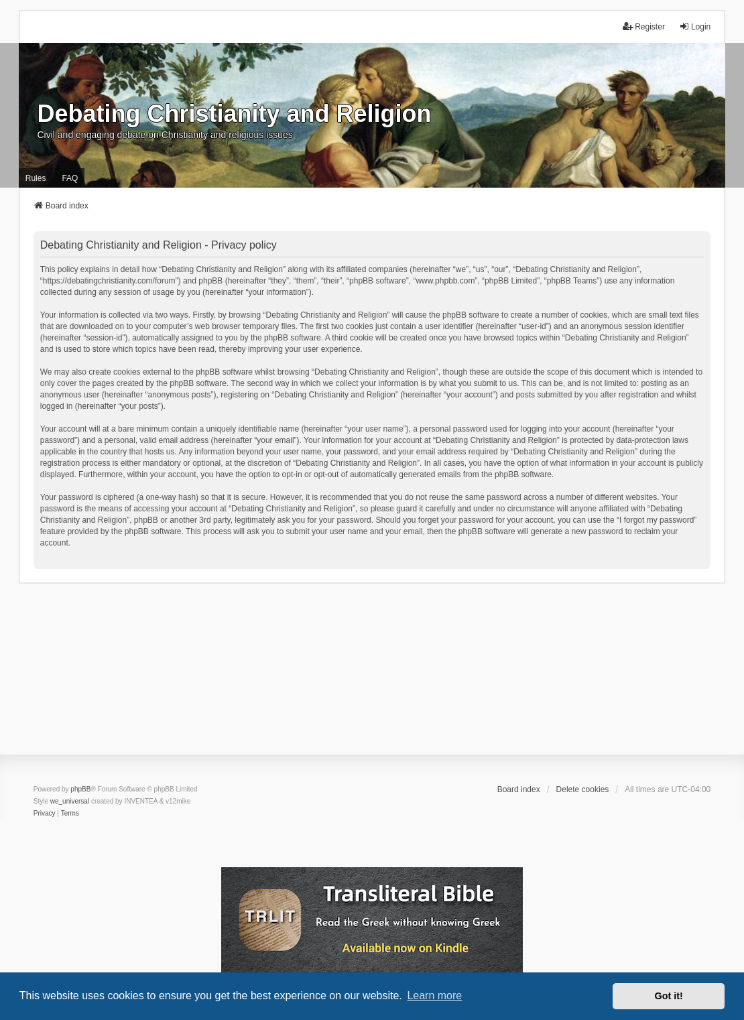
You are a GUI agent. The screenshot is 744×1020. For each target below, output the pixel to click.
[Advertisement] (372, 677)
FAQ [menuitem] (70, 178)
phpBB (80, 789)
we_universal (69, 801)
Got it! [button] (669, 996)
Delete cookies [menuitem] (582, 789)
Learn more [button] (434, 995)
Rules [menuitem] (35, 178)
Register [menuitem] (644, 26)
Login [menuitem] (694, 26)
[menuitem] (45, 814)
